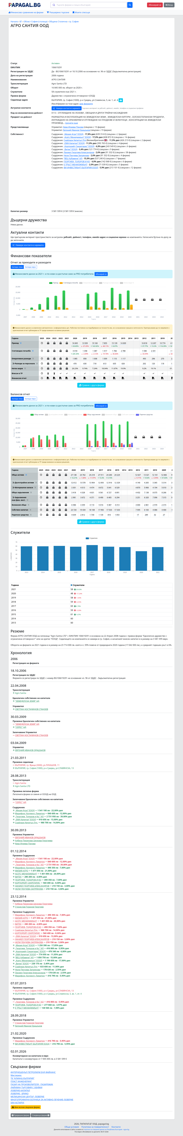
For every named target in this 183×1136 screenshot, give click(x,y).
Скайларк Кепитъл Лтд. (26, 822)
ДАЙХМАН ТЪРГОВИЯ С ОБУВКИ (26, 1087)
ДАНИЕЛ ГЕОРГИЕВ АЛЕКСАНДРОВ (32, 886)
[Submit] (54, 5)
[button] (42, 344)
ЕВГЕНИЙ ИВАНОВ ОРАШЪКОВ (30, 750)
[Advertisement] (91, 45)
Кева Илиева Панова (73, 127)
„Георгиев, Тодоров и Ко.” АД (29, 816)
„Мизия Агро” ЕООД (73, 134)
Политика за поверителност (95, 1126)
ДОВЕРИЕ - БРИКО (20, 1093)
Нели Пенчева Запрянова (76, 155)
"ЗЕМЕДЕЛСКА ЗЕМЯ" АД (27, 701)
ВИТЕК (18, 876)
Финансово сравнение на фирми (26, 12)
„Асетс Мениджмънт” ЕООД (77, 137)
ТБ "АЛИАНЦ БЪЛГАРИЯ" (23, 1078)
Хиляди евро (30, 267)
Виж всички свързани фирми (26, 1107)
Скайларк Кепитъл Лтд (75, 140)
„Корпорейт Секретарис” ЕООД (79, 146)
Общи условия (71, 1126)
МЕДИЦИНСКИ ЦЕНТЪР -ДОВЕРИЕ (27, 1096)
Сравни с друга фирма (91, 385)
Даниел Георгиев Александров (79, 152)
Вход (169, 5)
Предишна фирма (20, 1115)
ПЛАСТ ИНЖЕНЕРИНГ (21, 1081)
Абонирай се (155, 5)
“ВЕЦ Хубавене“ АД (73, 158)
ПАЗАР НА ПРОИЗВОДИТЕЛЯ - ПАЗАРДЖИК (32, 1084)
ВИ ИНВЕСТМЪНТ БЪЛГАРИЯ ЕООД (81, 167)
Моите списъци (81, 12)
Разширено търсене (58, 12)
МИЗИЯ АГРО (21, 870)
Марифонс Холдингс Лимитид (30, 813)
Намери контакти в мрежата (66, 108)
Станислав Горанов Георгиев (29, 906)
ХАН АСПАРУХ (17, 1102)
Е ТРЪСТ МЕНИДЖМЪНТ (75, 164)
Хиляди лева (17, 267)
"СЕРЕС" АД (20, 727)
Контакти (115, 1126)
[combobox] (89, 5)
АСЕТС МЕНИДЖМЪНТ (26, 873)
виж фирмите (86, 103)
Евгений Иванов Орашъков (76, 130)
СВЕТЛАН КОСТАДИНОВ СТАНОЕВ (31, 709)
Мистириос (16, 1075)
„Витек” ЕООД (70, 149)
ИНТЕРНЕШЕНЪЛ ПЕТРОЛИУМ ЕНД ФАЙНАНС (33, 1072)
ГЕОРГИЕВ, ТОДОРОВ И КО (77, 161)
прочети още (71, 123)
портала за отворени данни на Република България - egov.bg (106, 1129)
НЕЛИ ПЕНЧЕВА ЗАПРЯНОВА (29, 889)
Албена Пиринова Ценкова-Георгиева (33, 840)
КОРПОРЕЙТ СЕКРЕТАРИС (27, 883)
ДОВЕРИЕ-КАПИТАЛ (20, 1090)
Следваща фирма (40, 1115)
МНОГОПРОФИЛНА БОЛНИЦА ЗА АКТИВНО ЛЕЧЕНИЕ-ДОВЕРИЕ (42, 1099)
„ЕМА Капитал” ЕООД (74, 143)
